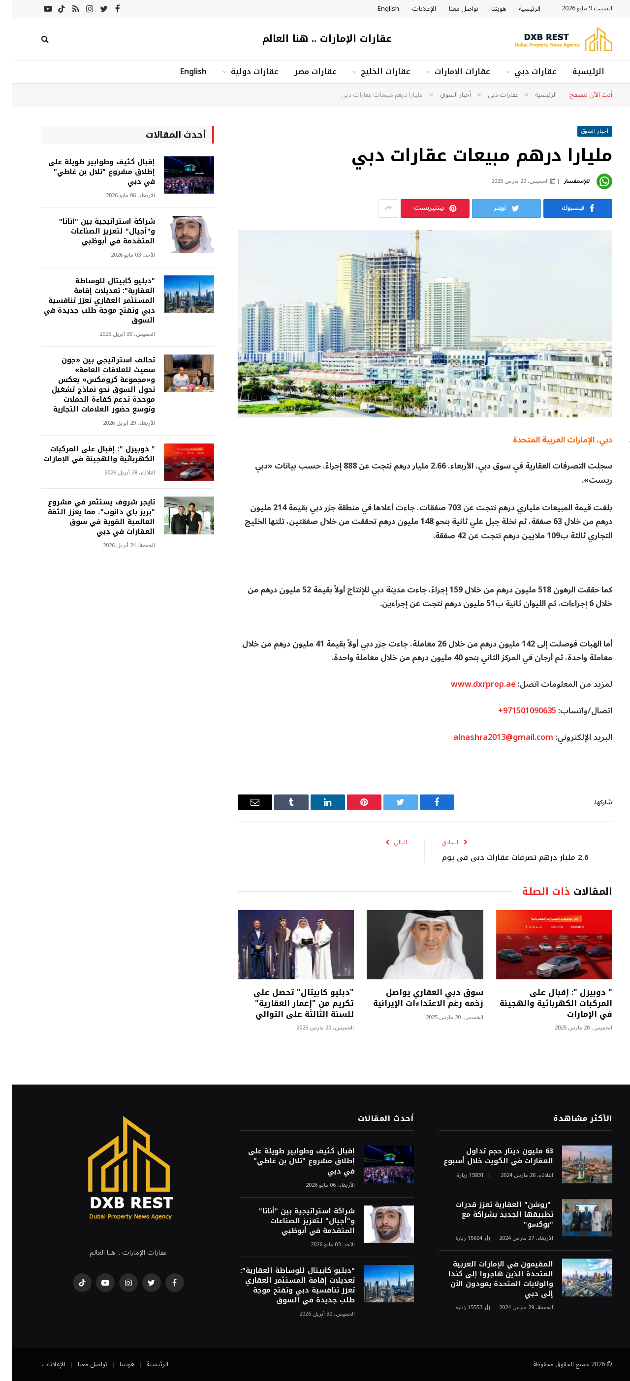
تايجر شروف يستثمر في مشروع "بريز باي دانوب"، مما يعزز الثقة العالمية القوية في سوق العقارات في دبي (89, 517)
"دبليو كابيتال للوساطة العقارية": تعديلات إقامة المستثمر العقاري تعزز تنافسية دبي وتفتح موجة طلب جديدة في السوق (87, 300)
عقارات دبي (524, 71)
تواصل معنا (452, 9)
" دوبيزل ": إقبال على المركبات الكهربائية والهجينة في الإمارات (544, 1003)
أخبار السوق (583, 131)
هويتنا (486, 9)
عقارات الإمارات (450, 71)
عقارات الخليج (374, 71)
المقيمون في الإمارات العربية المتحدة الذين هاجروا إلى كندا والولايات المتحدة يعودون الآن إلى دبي (489, 1279)
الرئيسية (518, 9)
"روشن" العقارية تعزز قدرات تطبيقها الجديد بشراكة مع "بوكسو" (492, 1215)
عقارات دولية (243, 71)
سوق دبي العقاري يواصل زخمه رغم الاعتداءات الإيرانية (416, 998)
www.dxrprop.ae (471, 684)
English (376, 9)
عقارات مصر (304, 71)
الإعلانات (412, 9)
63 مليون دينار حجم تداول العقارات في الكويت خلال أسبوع (486, 1156)
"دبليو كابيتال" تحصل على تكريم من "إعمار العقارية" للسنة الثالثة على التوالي (292, 1003)
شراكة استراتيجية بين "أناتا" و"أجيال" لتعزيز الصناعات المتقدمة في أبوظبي (95, 231)
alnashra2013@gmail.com (491, 737)
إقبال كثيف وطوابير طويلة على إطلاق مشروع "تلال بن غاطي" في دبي (89, 172)
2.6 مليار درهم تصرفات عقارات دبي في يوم (503, 857)
